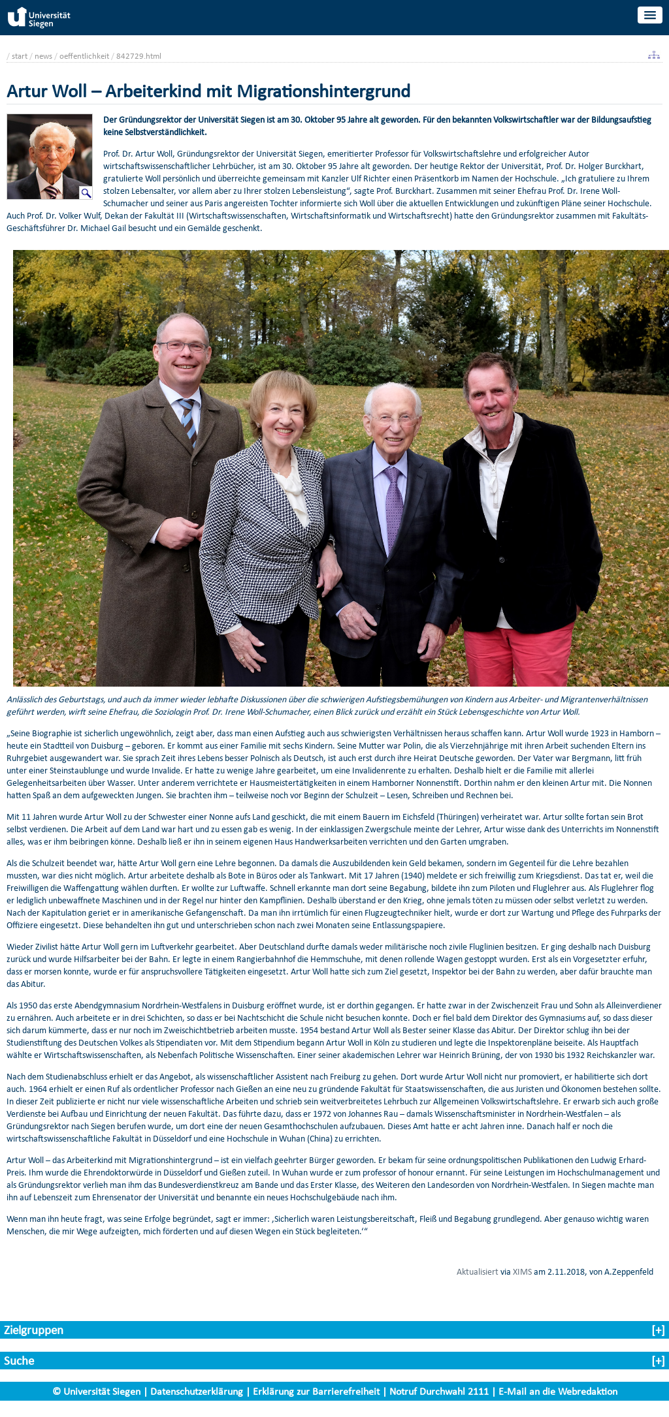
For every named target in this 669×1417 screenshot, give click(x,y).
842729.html (138, 56)
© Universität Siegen (96, 1391)
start (19, 56)
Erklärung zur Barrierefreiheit (316, 1391)
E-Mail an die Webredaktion (557, 1391)
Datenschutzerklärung (196, 1391)
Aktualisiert (477, 1271)
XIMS (522, 1271)
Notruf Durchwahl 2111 (439, 1391)
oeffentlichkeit (84, 56)
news (43, 56)
